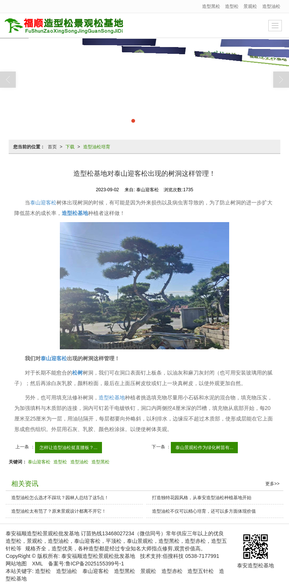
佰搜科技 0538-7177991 (191, 556)
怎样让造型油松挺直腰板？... (68, 447)
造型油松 (271, 6)
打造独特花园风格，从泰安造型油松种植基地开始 (201, 497)
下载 (70, 146)
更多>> (272, 483)
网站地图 (16, 564)
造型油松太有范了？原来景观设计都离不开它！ (58, 511)
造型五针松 (200, 571)
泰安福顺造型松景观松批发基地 (98, 556)
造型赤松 (172, 571)
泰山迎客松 (43, 203)
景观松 (250, 6)
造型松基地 (112, 398)
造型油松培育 (96, 146)
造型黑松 (211, 6)
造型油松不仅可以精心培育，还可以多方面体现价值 (204, 511)
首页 (52, 146)
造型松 (232, 6)
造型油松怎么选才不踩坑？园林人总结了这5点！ (60, 497)
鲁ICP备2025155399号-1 (94, 564)
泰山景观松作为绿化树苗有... (204, 447)
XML (37, 564)
